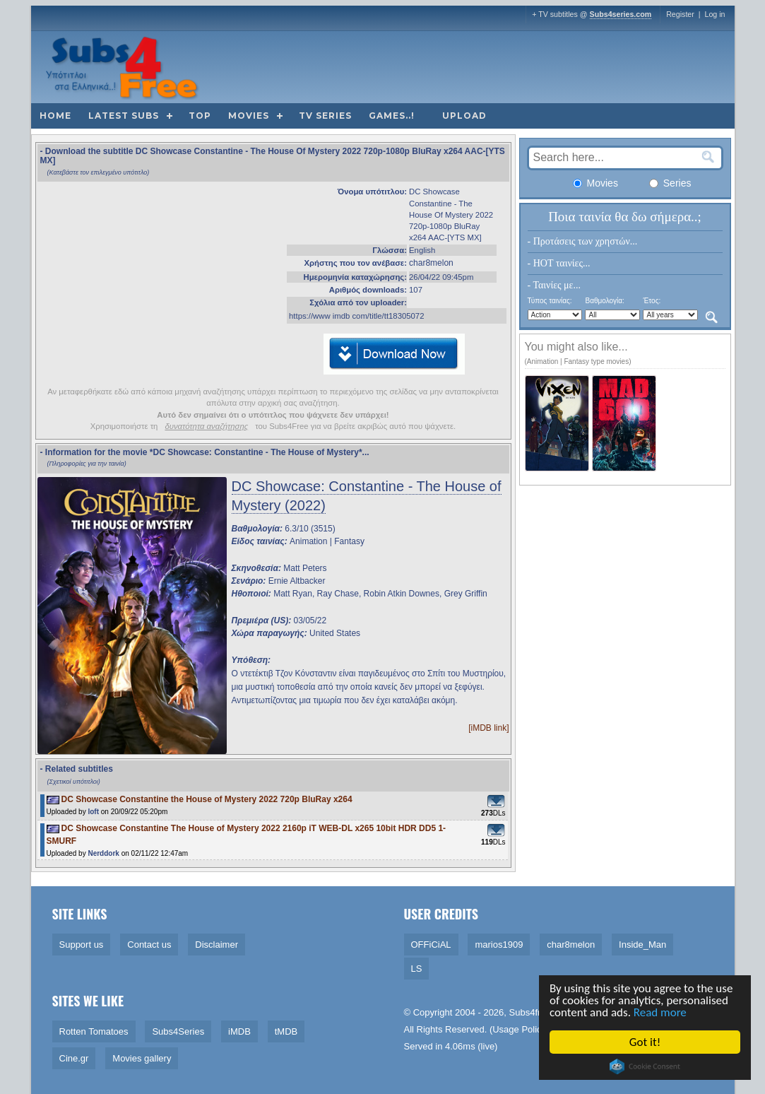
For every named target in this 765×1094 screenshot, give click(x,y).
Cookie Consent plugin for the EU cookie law (646, 1066)
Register (680, 14)
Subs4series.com (621, 14)
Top (200, 115)
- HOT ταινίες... (559, 263)
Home (55, 115)
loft (93, 812)
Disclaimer (216, 944)
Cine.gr (74, 1058)
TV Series (325, 115)
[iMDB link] (488, 728)
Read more (661, 1012)
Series (670, 183)
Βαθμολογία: (604, 301)
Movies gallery (141, 1058)
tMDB (286, 1031)
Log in (714, 14)
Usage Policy (519, 1029)
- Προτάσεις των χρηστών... (583, 241)
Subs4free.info (539, 1012)
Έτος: (651, 301)
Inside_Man (642, 944)
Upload (464, 115)
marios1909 (499, 944)
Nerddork (103, 853)
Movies (248, 115)
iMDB (239, 1031)
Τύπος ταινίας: (550, 301)
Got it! (646, 1042)
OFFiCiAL (431, 944)
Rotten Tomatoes (94, 1031)
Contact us (149, 944)
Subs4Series (178, 1031)
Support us (81, 944)
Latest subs (123, 115)
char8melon (431, 263)
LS (416, 968)
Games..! (392, 115)
